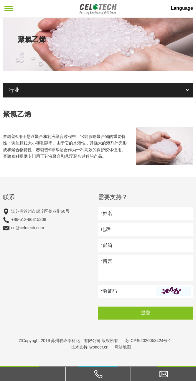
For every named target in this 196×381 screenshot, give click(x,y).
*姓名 (106, 213)
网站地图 (122, 347)
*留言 (106, 261)
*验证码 (109, 291)
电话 (106, 229)
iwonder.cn (98, 347)
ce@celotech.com (27, 227)
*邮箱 (106, 245)
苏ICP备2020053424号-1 (148, 340)
